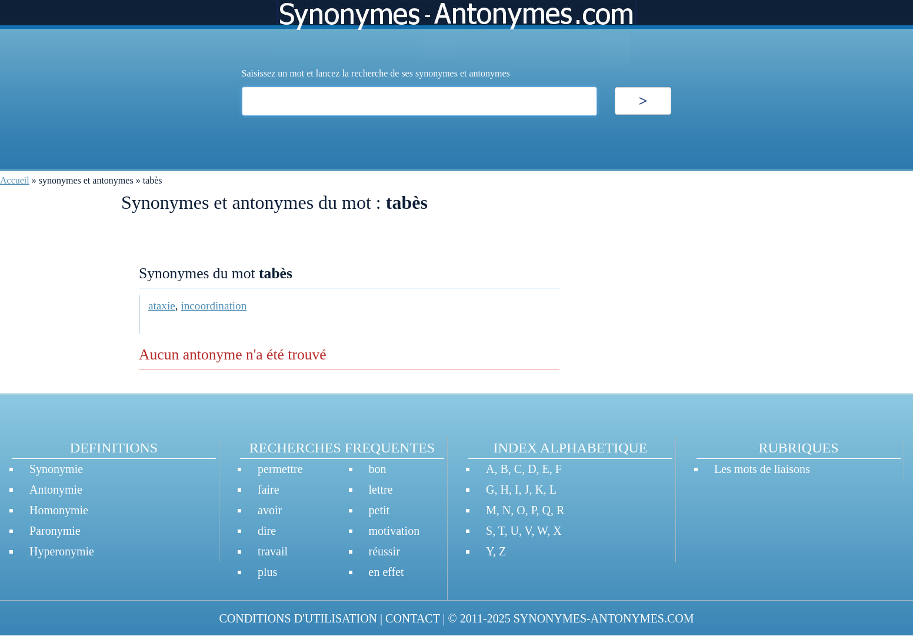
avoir (270, 510)
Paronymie (55, 530)
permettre (280, 468)
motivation (394, 530)
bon (377, 468)
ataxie (161, 305)
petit (379, 510)
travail (273, 551)
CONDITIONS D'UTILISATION (298, 618)
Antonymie (55, 489)
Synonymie (56, 468)
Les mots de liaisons (762, 468)
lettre (381, 489)
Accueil (14, 180)
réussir (384, 551)
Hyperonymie (61, 551)
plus (267, 571)
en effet (386, 571)
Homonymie (58, 510)
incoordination (213, 305)
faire (268, 489)
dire (267, 530)
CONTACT (412, 618)
